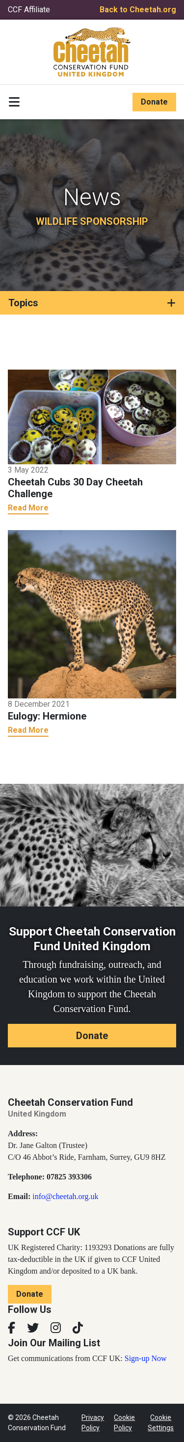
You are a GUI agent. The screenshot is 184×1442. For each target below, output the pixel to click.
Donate (154, 102)
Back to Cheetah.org (138, 9)
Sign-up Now (146, 1358)
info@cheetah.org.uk (65, 1196)
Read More (28, 507)
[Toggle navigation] (14, 102)
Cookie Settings (161, 1423)
